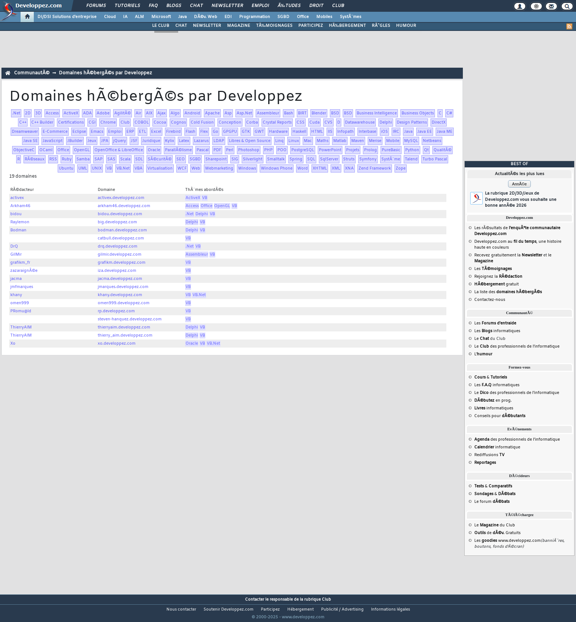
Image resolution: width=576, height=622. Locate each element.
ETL (142, 131)
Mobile (392, 140)
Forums (96, 6)
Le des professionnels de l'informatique (516, 346)
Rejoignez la (498, 276)
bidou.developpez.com (120, 214)
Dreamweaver (25, 131)
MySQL (411, 140)
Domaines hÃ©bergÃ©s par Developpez (105, 73)
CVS (328, 122)
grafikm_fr (20, 262)
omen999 (19, 303)
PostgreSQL (302, 150)
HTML (317, 131)
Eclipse (79, 131)
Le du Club (494, 525)
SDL (139, 159)
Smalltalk (276, 159)
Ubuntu (66, 168)
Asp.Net (244, 113)
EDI (228, 16)
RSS (53, 159)
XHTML (320, 168)
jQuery (119, 140)
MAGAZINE (238, 25)
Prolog (370, 150)
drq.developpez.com (117, 246)
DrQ (14, 246)
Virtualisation (160, 168)
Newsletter (227, 6)
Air (138, 113)
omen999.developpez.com (124, 303)
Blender (319, 113)
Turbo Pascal (434, 159)
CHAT (181, 25)
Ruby (67, 159)
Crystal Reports (277, 122)
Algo (175, 113)
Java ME (445, 131)
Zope (401, 168)
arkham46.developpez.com (124, 206)
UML (82, 168)
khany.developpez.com (120, 295)
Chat (196, 6)
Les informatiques (497, 331)
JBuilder (75, 140)
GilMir (16, 254)
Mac (308, 140)
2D (27, 113)
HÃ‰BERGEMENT (347, 25)
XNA (349, 168)
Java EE (424, 131)
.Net (16, 113)
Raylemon (19, 222)
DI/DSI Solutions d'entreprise (67, 16)
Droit (316, 6)
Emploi (260, 6)
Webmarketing (219, 168)
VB (109, 168)
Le (481, 338)
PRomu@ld (20, 311)
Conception (230, 122)
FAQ (153, 6)
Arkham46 (20, 206)
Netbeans (432, 140)
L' (483, 354)
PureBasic (391, 150)
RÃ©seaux (34, 159)
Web (195, 168)
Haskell (299, 131)
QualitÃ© (442, 150)
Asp (228, 113)
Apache (212, 113)
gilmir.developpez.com (119, 254)
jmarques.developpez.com (123, 286)
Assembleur (268, 113)
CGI (92, 122)
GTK (246, 131)
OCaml (46, 150)
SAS (111, 159)
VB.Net (123, 168)
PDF (217, 150)
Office (303, 16)
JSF (134, 140)
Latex (184, 140)
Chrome (108, 122)
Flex (204, 131)
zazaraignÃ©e (23, 270)
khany (16, 295)
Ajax (161, 113)
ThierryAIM (21, 327)
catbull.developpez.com (121, 238)
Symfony (368, 159)
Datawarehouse (360, 122)
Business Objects (418, 113)
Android (192, 113)
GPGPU (230, 131)
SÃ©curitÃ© (160, 159)
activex (17, 197)
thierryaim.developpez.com (124, 327)
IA (125, 16)
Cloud (110, 16)
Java (182, 16)
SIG (234, 159)
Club (338, 6)
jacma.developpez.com (120, 278)
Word (302, 168)
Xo (12, 343)
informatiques (493, 408)
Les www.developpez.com (507, 540)
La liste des (508, 292)
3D (38, 113)
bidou (16, 214)
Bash (288, 113)
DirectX (439, 122)
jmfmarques (21, 286)
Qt (426, 150)
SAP (98, 159)
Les (493, 268)
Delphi (385, 122)
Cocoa (160, 122)
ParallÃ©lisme (178, 150)
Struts (348, 159)
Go (215, 131)
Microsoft (161, 16)
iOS (384, 131)
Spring (295, 159)
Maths (322, 140)
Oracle (154, 150)
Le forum (492, 501)
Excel (156, 131)
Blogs (174, 6)
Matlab (339, 140)
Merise (375, 140)
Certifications (71, 122)
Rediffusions (489, 455)
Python (412, 150)
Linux (293, 140)
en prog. (493, 400)
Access (52, 113)
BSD (335, 113)
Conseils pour (499, 416)
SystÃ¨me (390, 159)
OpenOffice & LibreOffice (118, 150)
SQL (311, 159)
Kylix (169, 140)
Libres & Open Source (249, 140)
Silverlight (252, 159)
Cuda (314, 122)
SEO (180, 159)
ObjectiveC (24, 150)
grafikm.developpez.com (121, 262)
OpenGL (82, 150)
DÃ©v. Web (205, 16)
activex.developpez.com (121, 197)
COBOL (141, 122)
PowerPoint (330, 150)
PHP (268, 150)
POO (282, 150)
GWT (259, 131)
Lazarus (201, 140)
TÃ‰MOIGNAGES (274, 25)
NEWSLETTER (207, 25)
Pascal (203, 150)
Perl (229, 150)
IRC (396, 131)
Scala (125, 159)
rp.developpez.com (116, 311)
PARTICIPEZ (310, 25)
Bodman (18, 230)
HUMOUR (406, 25)
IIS (330, 131)
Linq (279, 140)
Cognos (178, 122)
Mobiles (324, 16)
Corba (252, 122)
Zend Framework (375, 168)
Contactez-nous (489, 299)
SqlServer (329, 159)
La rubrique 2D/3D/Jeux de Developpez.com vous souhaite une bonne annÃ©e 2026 (521, 199)
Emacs (97, 131)
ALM (139, 16)
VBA (138, 168)
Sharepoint (216, 159)
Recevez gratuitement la (508, 255)
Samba (83, 159)
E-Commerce (55, 131)
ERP (130, 131)
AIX (149, 113)
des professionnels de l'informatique (517, 439)
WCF (182, 168)
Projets (352, 150)
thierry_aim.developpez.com (125, 335)
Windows (247, 168)
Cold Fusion (202, 122)
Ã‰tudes (289, 6)
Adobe (103, 113)
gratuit (496, 284)
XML (336, 168)
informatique (497, 447)
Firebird (173, 131)
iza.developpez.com (117, 270)
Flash (190, 131)
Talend (411, 159)
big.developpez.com (117, 222)
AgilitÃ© (122, 113)
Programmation (254, 16)
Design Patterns (412, 122)
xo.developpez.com (117, 343)
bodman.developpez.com (122, 230)
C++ (22, 122)
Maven (357, 140)
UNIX (97, 168)
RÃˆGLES (381, 25)
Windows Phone (276, 168)
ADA (87, 113)
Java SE (30, 140)
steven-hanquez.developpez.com (130, 319)
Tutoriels (127, 6)
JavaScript (52, 140)
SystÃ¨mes (350, 16)
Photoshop (248, 150)
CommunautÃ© (32, 73)
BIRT (302, 113)
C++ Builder (42, 122)
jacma (16, 278)
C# (449, 113)
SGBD (283, 16)
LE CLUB (160, 25)
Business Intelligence (377, 113)
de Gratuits (497, 533)
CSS (300, 122)
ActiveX (71, 113)
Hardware (278, 131)
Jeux (91, 140)
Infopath (345, 131)
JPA (104, 140)
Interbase (367, 131)
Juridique (151, 140)
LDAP (218, 140)
